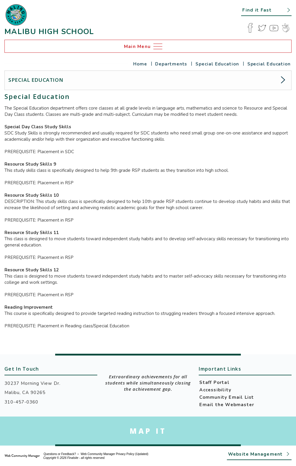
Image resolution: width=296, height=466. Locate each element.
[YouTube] (274, 28)
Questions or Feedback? (60, 454)
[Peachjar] (286, 28)
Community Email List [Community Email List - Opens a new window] (226, 397)
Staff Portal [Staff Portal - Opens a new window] (214, 382)
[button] (266, 10)
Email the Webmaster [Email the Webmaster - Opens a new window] (226, 405)
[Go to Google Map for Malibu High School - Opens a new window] (148, 431)
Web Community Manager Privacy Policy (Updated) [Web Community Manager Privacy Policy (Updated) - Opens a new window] (114, 454)
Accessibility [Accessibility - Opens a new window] (215, 390)
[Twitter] (262, 28)
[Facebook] (250, 28)
